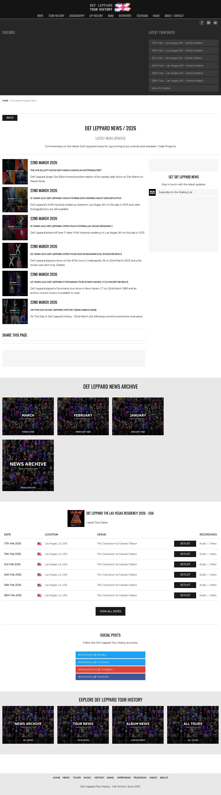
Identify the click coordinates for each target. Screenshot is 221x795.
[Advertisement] (191, 103)
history (99, 777)
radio (156, 16)
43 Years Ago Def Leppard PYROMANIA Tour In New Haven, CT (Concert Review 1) (79, 282)
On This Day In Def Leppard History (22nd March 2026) (63, 309)
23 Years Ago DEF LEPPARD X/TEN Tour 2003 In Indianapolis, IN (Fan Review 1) (76, 254)
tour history (56, 16)
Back (9, 117)
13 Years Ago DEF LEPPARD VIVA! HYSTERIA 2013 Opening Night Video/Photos (75, 198)
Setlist (185, 543)
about (164, 777)
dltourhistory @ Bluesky (92, 654)
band (111, 16)
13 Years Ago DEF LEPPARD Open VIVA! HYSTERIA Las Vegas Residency (71, 226)
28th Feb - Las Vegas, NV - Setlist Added (177, 80)
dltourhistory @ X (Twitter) (93, 662)
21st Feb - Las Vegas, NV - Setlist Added (177, 58)
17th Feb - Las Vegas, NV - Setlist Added (177, 43)
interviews (125, 16)
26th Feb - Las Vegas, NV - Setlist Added (177, 73)
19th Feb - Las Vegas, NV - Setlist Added (177, 50)
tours (77, 777)
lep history (96, 16)
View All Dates (161, 88)
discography (76, 16)
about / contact (174, 16)
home (5, 101)
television (142, 16)
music (87, 777)
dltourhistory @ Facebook (93, 676)
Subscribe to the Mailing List (175, 192)
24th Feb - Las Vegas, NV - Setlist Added (177, 65)
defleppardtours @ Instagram (95, 669)
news (40, 16)
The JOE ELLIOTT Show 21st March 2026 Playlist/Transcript (66, 170)
